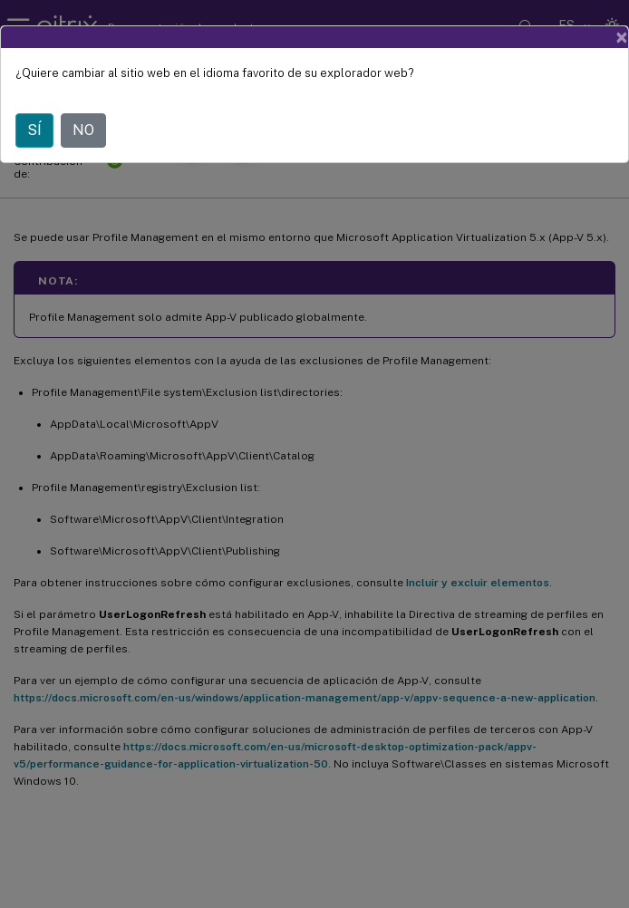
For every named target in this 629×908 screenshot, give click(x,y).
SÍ (34, 130)
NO (83, 130)
